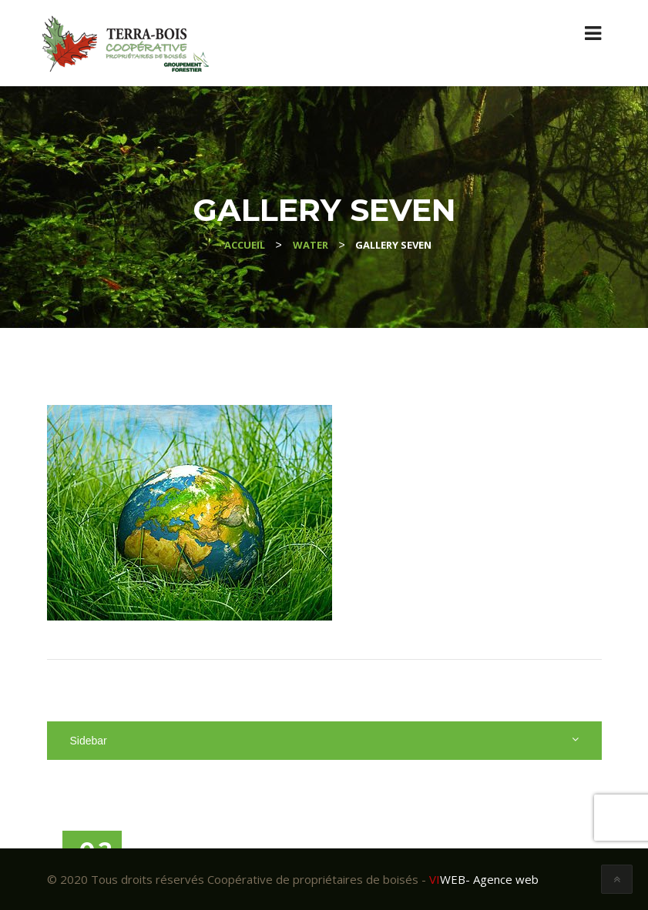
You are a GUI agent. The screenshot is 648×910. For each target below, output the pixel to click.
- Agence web (484, 879)
